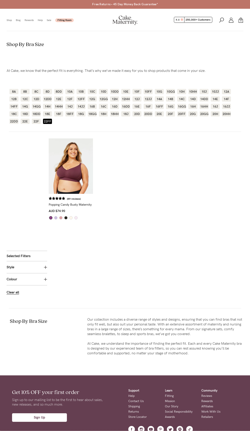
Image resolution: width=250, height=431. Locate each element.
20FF (182, 114)
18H (103, 114)
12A (226, 91)
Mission (170, 352)
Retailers (207, 368)
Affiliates (207, 358)
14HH (58, 106)
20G (193, 114)
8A (14, 91)
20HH (226, 114)
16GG (182, 106)
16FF (159, 106)
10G (159, 91)
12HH (126, 99)
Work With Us (210, 363)
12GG (103, 99)
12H (115, 99)
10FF (148, 91)
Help (40, 20)
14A (159, 99)
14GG (36, 106)
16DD (126, 106)
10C (92, 91)
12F (70, 99)
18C (14, 114)
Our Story (171, 358)
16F (148, 106)
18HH (114, 114)
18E (47, 114)
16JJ (226, 106)
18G (81, 114)
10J (204, 91)
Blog (18, 20)
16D (115, 106)
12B (14, 99)
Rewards (29, 20)
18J (126, 114)
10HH (193, 91)
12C (25, 99)
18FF (70, 114)
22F (36, 121)
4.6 (193, 19)
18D (25, 114)
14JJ (81, 106)
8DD (59, 91)
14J (70, 106)
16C (103, 106)
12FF (81, 99)
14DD (204, 99)
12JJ (148, 99)
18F (58, 114)
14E (215, 99)
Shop (9, 20)
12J (137, 99)
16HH (204, 106)
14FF (14, 106)
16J (215, 106)
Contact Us (136, 352)
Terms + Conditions (141, 402)
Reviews (206, 347)
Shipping (134, 358)
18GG (92, 114)
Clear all (13, 180)
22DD (14, 121)
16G (170, 106)
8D (48, 91)
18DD (36, 114)
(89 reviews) (79, 198)
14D (193, 99)
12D (36, 99)
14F (226, 99)
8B (25, 91)
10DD (114, 91)
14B (170, 99)
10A (70, 91)
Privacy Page (115, 415)
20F (170, 114)
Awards (170, 368)
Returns (133, 363)
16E (137, 106)
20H (215, 114)
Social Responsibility (179, 363)
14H (47, 106)
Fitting (169, 347)
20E (159, 114)
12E (58, 99)
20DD (148, 114)
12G (92, 99)
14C (182, 99)
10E (126, 91)
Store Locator (137, 368)
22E (25, 121)
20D (137, 114)
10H (182, 91)
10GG (170, 91)
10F (137, 91)
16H (193, 106)
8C (36, 91)
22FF (47, 121)
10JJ (215, 91)
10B (81, 91)
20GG (204, 114)
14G (25, 106)
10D (103, 91)
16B (92, 106)
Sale (49, 20)
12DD (47, 99)
